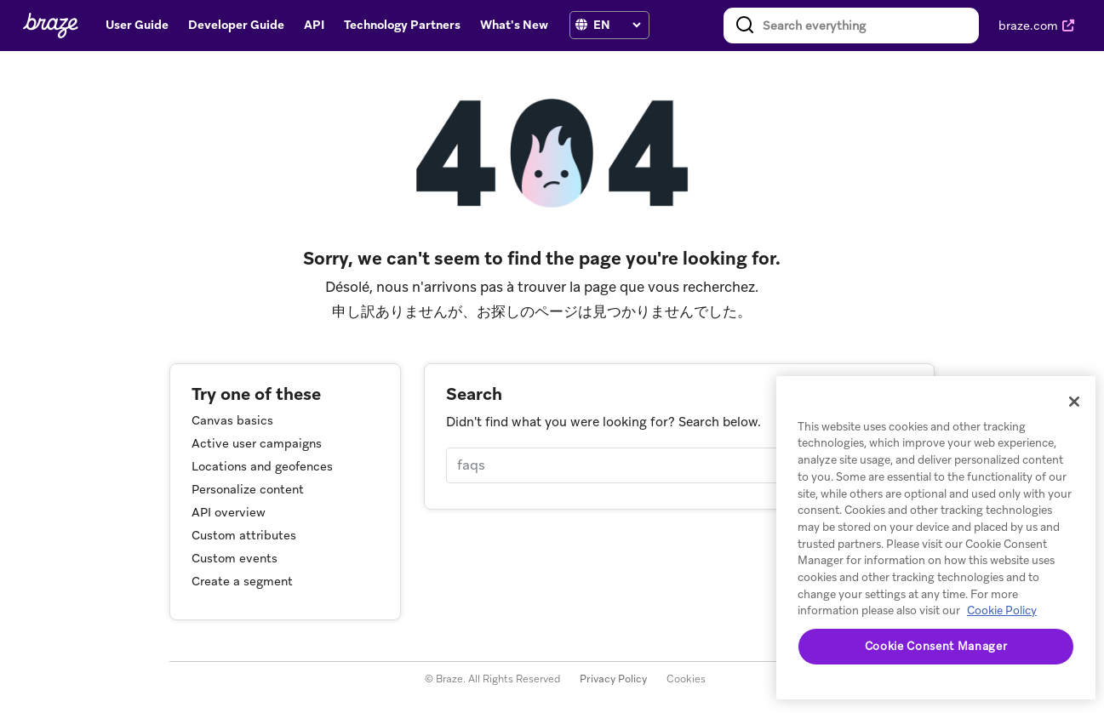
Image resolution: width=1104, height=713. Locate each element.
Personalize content (248, 489)
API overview (229, 512)
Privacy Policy (613, 679)
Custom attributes (244, 535)
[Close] (1074, 401)
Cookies (686, 679)
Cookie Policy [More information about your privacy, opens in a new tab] (1002, 610)
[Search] (679, 465)
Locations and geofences (262, 466)
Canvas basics (232, 420)
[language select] (617, 24)
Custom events (234, 558)
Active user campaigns (257, 443)
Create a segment (242, 581)
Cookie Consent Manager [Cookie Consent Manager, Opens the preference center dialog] (936, 646)
